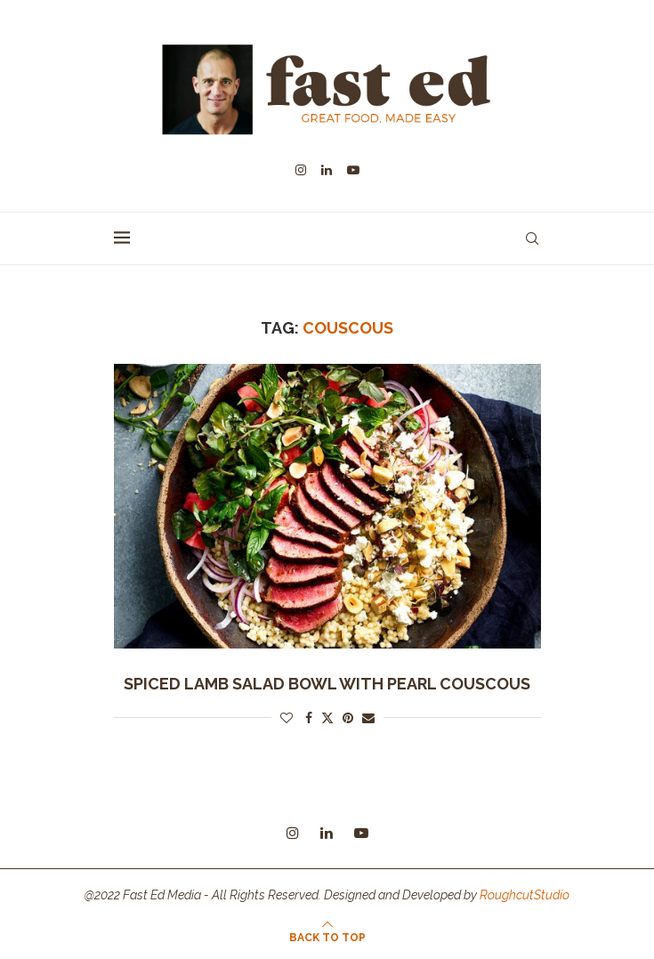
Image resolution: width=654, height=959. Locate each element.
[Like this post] (286, 718)
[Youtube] (353, 170)
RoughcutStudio (524, 895)
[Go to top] (327, 937)
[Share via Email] (368, 718)
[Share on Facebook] (308, 718)
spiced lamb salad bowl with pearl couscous (327, 683)
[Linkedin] (326, 170)
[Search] (532, 238)
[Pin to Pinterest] (348, 718)
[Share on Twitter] (327, 717)
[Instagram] (300, 170)
